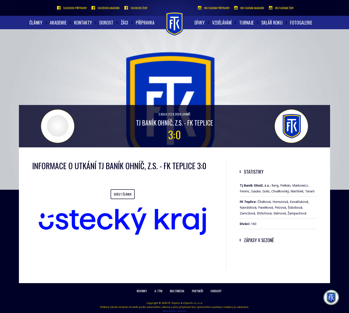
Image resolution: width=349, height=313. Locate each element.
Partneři (197, 290)
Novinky (142, 290)
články (35, 22)
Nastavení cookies (174, 311)
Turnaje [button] (246, 22)
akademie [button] (58, 22)
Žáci (124, 22)
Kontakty (83, 22)
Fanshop (216, 290)
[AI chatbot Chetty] (331, 297)
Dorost (106, 22)
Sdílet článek (123, 194)
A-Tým (158, 290)
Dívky (200, 22)
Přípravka (145, 22)
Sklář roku (271, 22)
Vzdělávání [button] (222, 22)
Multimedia (177, 290)
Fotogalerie (301, 22)
